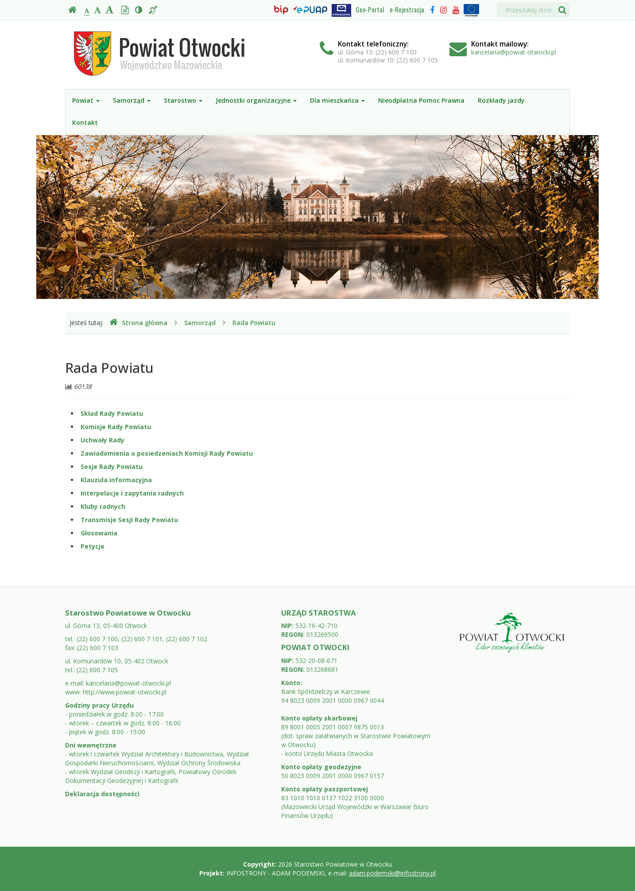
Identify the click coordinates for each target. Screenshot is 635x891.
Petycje (93, 546)
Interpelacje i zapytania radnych (132, 493)
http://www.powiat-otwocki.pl (124, 692)
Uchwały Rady (102, 440)
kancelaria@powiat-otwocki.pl (513, 52)
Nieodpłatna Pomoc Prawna (421, 100)
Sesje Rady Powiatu (112, 466)
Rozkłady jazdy (501, 100)
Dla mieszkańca (337, 100)
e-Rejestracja (407, 9)
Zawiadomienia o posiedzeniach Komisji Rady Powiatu (167, 453)
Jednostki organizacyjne (256, 100)
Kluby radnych (103, 506)
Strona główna (138, 322)
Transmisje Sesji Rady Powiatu (129, 519)
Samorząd (132, 100)
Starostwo (183, 100)
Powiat (86, 100)
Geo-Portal (370, 9)
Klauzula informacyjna (116, 480)
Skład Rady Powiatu (112, 413)
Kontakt (85, 122)
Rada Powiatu (253, 322)
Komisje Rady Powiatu (116, 426)
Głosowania (99, 533)
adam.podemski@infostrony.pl (392, 873)
